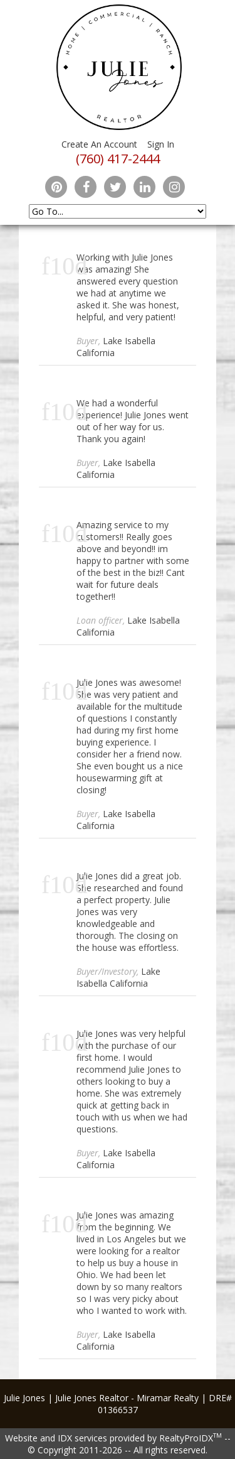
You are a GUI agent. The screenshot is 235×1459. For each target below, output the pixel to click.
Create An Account (99, 144)
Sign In (160, 144)
